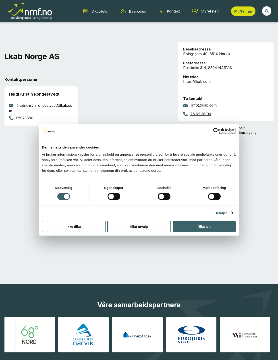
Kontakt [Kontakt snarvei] (173, 11)
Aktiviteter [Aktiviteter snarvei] (100, 11)
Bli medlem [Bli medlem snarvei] (138, 11)
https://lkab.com (197, 81)
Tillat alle (204, 226)
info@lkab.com (204, 105)
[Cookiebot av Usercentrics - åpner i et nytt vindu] (216, 131)
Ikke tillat (73, 226)
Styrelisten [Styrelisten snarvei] (210, 11)
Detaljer (221, 213)
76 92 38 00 (200, 114)
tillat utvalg (139, 226)
